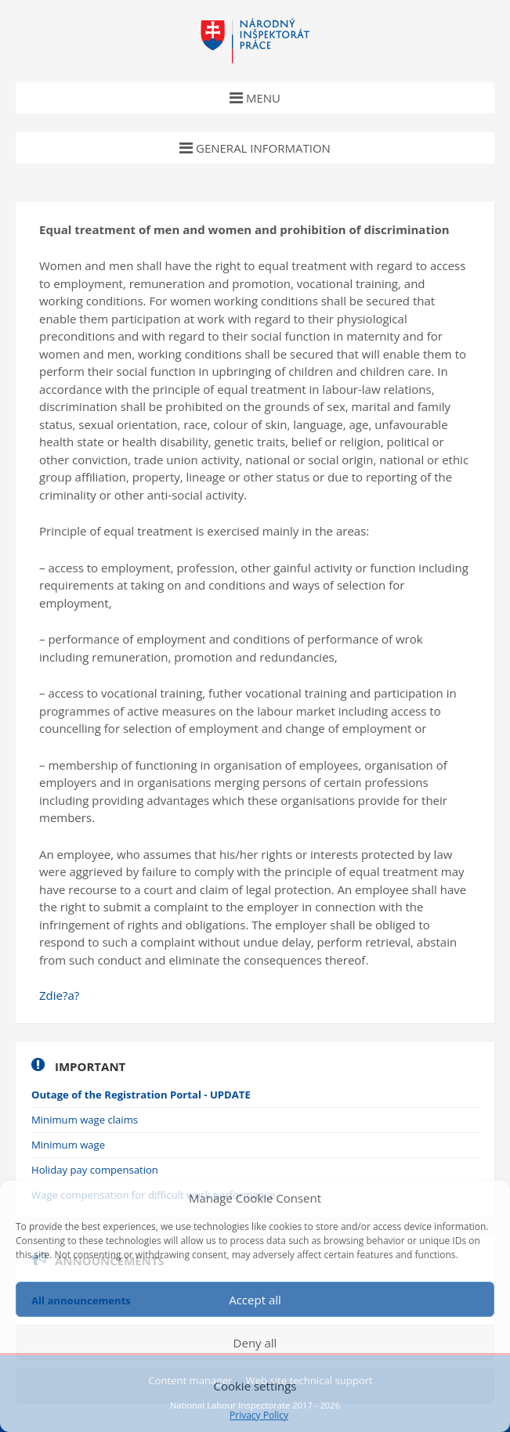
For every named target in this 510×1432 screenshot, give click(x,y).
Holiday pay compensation (94, 1170)
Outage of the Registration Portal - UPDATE (141, 1095)
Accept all (255, 1300)
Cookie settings (254, 1386)
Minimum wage (68, 1145)
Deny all (255, 1343)
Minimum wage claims (84, 1120)
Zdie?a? (59, 995)
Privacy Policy (259, 1415)
